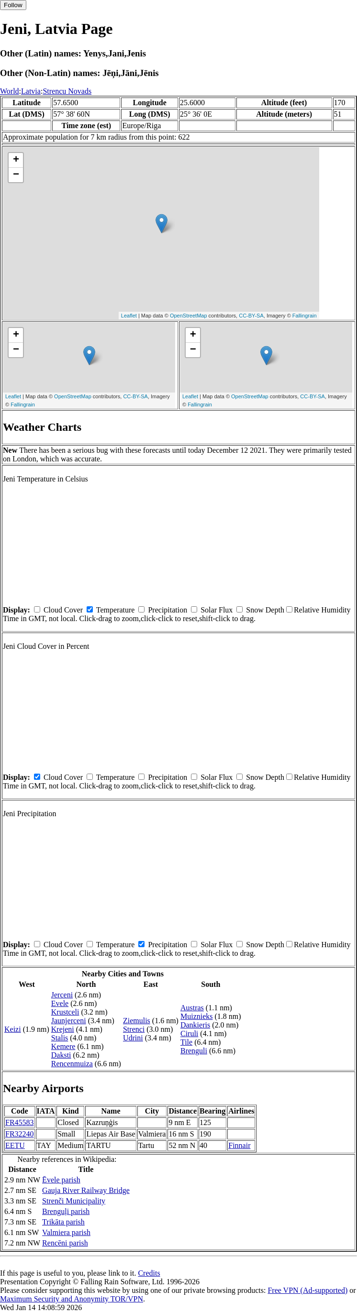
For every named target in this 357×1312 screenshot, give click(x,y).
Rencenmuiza (72, 1064)
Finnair (239, 1145)
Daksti (61, 1055)
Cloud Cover (63, 610)
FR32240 (19, 1134)
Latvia (31, 91)
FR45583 (19, 1122)
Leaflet (129, 315)
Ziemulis (136, 1021)
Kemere (63, 1046)
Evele (59, 1003)
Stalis (59, 1038)
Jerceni (62, 995)
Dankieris (195, 1025)
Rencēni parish (65, 1243)
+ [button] (16, 160)
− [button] (16, 175)
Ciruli (189, 1033)
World (9, 91)
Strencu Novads (67, 91)
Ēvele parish (61, 1180)
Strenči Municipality (73, 1201)
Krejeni (62, 1029)
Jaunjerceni (68, 1021)
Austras (192, 1008)
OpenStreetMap (188, 315)
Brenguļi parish (65, 1211)
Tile (186, 1042)
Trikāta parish (63, 1222)
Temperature (115, 610)
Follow (13, 5)
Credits (149, 1273)
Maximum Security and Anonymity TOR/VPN (71, 1299)
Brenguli (193, 1051)
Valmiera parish (66, 1232)
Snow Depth (265, 610)
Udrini (133, 1038)
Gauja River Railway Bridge (86, 1190)
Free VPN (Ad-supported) (307, 1290)
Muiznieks (196, 1016)
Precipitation (167, 610)
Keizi (12, 1029)
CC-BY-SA (251, 315)
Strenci (134, 1029)
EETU (15, 1145)
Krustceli (65, 1012)
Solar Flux (217, 610)
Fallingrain (304, 315)
